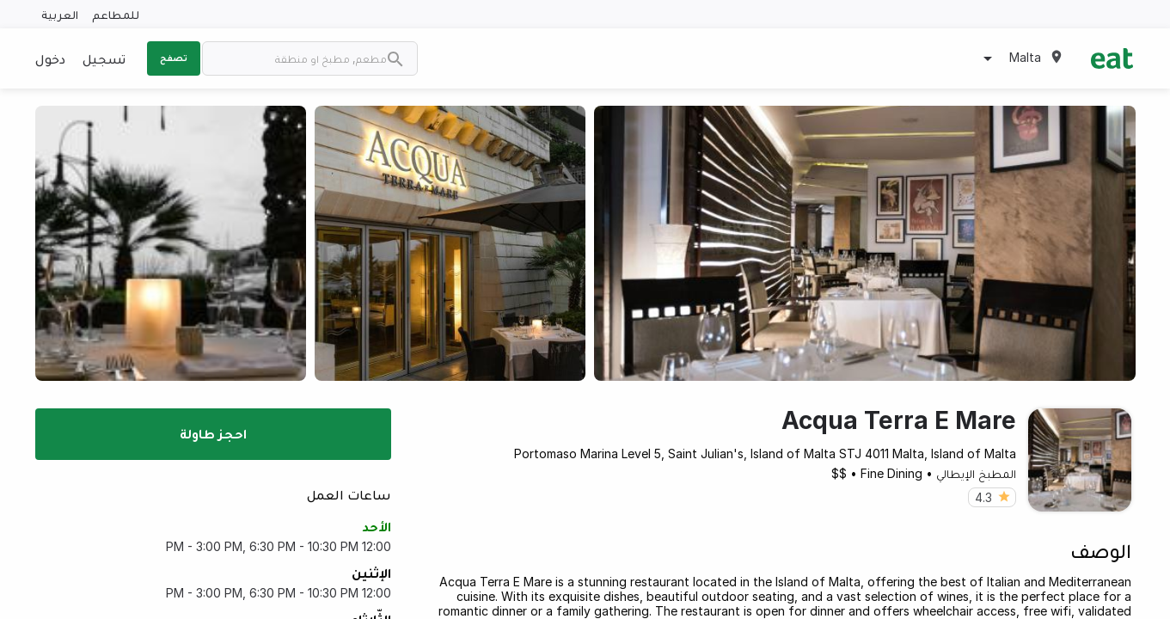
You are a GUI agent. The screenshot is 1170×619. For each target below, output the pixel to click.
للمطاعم (115, 14)
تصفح (173, 58)
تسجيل (104, 58)
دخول (50, 58)
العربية (59, 14)
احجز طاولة (213, 433)
